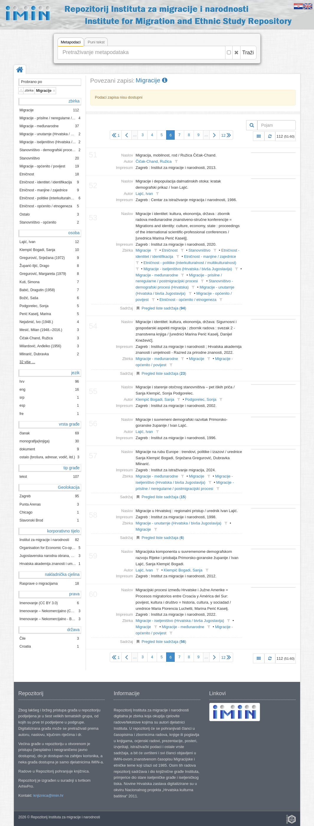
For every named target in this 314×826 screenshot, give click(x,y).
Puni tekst (96, 42)
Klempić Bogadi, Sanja (155, 399)
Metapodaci (71, 43)
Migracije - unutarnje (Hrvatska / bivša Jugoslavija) (178, 523)
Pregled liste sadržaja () (164, 308)
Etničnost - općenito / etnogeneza (187, 299)
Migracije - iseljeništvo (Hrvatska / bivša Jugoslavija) (187, 269)
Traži (248, 53)
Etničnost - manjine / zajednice (210, 256)
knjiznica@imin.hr (48, 795)
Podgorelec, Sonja (200, 399)
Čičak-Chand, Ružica (154, 161)
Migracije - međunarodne (157, 275)
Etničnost (169, 250)
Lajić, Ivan (144, 193)
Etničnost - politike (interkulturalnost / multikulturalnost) (189, 262)
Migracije (151, 80)
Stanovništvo (199, 250)
